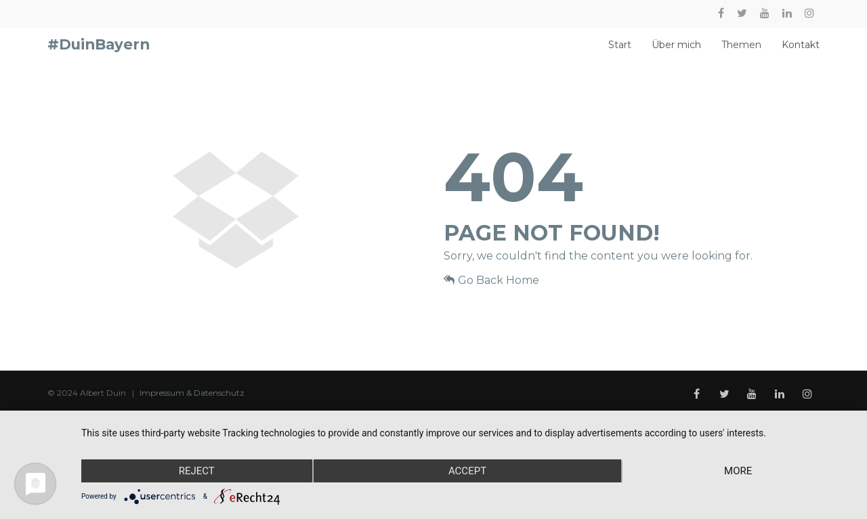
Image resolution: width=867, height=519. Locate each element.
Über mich (676, 51)
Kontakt (801, 51)
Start (619, 51)
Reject (197, 471)
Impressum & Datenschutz (192, 405)
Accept (467, 471)
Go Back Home (491, 292)
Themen (741, 51)
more (738, 471)
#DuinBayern (98, 51)
